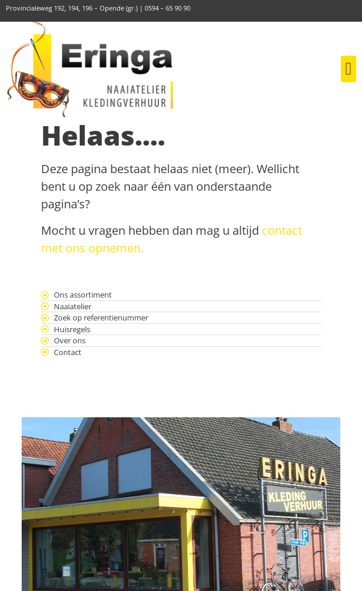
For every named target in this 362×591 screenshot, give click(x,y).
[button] (348, 69)
